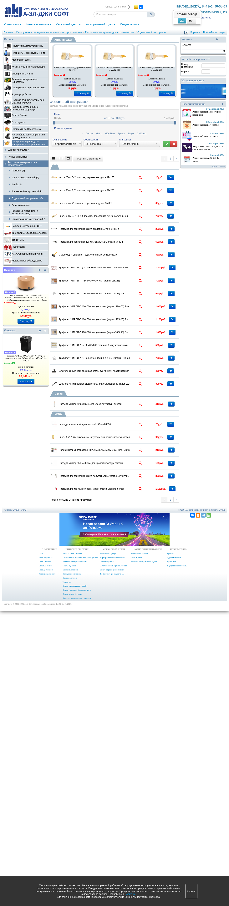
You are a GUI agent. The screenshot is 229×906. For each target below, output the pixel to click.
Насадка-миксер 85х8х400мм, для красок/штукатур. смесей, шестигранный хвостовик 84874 (109, 718)
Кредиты (170, 849)
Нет (191, 20)
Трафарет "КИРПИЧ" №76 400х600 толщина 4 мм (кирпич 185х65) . (109, 527)
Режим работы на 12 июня (205, 136)
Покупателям (129, 24)
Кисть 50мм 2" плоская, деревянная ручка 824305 (72, 69)
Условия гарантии (107, 857)
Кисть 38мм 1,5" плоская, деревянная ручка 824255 (156, 69)
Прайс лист (171, 857)
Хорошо (191, 891)
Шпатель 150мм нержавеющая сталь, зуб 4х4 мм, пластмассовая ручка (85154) (109, 553)
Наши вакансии (45, 857)
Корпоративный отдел (100, 24)
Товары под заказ (69, 861)
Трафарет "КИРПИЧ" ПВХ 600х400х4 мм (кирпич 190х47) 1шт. (109, 401)
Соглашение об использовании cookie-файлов (80, 853)
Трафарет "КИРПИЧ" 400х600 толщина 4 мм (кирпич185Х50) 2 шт (109, 477)
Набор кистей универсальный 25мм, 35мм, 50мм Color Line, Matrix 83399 (109, 693)
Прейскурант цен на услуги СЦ (112, 869)
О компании (12, 24)
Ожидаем (22, 330)
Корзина (195, 32)
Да (182, 20)
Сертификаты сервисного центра (112, 853)
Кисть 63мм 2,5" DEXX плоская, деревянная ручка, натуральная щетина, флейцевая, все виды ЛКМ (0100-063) (109, 251)
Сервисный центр (68, 24)
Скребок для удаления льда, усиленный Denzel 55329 (109, 326)
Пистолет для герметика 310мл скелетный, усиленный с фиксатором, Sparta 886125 (109, 275)
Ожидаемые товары (70, 865)
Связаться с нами (45, 861)
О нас (41, 849)
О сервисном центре (108, 849)
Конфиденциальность (47, 869)
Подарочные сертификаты (177, 861)
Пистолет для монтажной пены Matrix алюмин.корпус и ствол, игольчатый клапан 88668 (109, 769)
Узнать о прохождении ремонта (112, 865)
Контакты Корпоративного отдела (144, 857)
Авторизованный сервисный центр (113, 861)
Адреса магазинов (174, 853)
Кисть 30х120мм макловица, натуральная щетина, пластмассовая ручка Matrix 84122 (109, 668)
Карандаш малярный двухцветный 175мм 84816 (107, 642)
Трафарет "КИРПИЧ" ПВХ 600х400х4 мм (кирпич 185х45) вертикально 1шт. (109, 376)
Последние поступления (72, 869)
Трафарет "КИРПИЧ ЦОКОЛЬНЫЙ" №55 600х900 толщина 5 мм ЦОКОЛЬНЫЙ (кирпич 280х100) (109, 351)
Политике (130, 894)
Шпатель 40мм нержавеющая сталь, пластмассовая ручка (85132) (109, 578)
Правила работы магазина (72, 849)
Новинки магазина (70, 873)
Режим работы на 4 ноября (205, 125)
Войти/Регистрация (214, 32)
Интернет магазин (38, 24)
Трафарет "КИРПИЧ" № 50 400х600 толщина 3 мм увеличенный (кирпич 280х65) (109, 502)
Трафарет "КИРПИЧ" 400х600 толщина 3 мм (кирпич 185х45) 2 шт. (109, 452)
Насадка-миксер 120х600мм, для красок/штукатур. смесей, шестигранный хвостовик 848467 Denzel (109, 610)
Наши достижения (46, 865)
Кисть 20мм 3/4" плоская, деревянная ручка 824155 (114, 69)
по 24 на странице (88, 158)
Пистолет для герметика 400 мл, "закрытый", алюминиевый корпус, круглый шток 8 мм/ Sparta (109, 301)
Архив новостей (218, 166)
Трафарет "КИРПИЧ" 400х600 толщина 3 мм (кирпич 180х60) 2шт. (109, 427)
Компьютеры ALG (46, 853)
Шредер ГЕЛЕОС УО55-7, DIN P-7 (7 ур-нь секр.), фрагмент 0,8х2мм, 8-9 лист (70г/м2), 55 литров (25, 358)
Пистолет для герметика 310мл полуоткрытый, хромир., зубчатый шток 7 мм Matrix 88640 (109, 744)
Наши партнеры (137, 853)
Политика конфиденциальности (75, 857)
